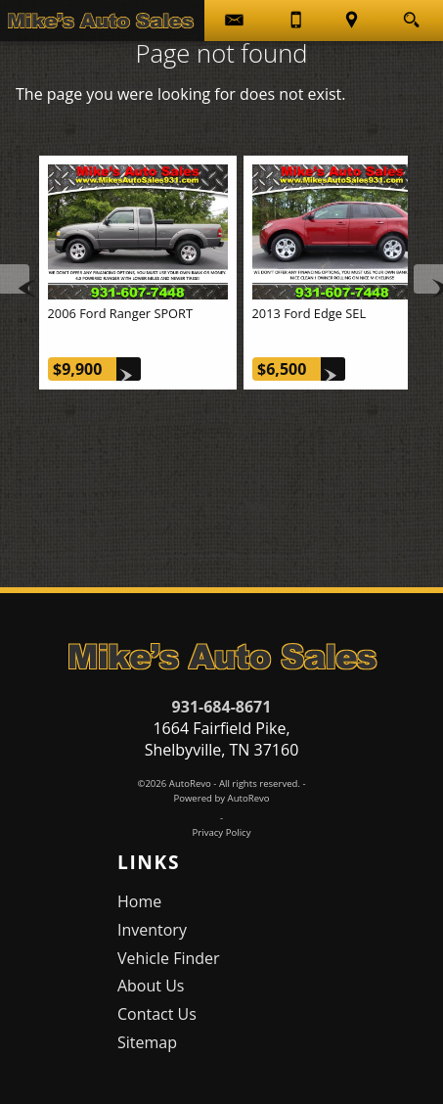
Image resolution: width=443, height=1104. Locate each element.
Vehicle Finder (168, 958)
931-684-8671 (222, 706)
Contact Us (157, 1014)
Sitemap (147, 1042)
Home (139, 901)
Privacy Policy (222, 832)
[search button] (411, 14)
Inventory (152, 930)
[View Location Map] (352, 20)
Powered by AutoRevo (221, 798)
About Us (151, 985)
